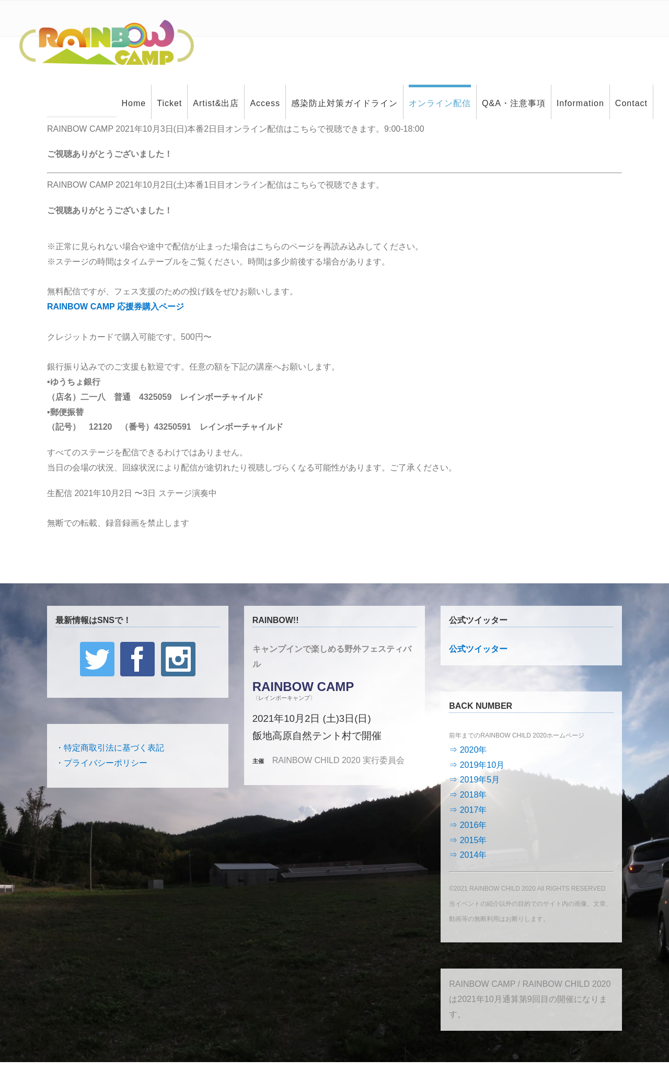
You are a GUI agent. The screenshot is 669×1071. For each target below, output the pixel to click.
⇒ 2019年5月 (474, 779)
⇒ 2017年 (468, 809)
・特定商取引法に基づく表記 (109, 747)
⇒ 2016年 (468, 825)
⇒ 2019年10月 (476, 765)
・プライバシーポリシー (101, 762)
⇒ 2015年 (468, 840)
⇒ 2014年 (468, 854)
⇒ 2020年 (468, 749)
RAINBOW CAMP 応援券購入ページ (115, 306)
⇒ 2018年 (468, 794)
